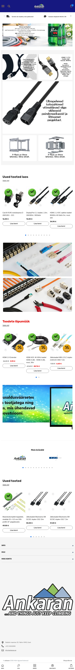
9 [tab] (46, 235)
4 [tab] (33, 235)
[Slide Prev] (4, 16)
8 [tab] (44, 235)
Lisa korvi (14, 223)
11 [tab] (49, 467)
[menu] (3, 6)
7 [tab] (41, 235)
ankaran (7, 660)
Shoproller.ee (67, 660)
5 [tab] (36, 235)
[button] (18, 666)
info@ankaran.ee (10, 650)
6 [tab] (38, 235)
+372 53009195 (10, 646)
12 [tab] (52, 467)
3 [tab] (30, 235)
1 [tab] (25, 235)
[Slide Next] (70, 16)
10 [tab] (49, 235)
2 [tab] (28, 235)
